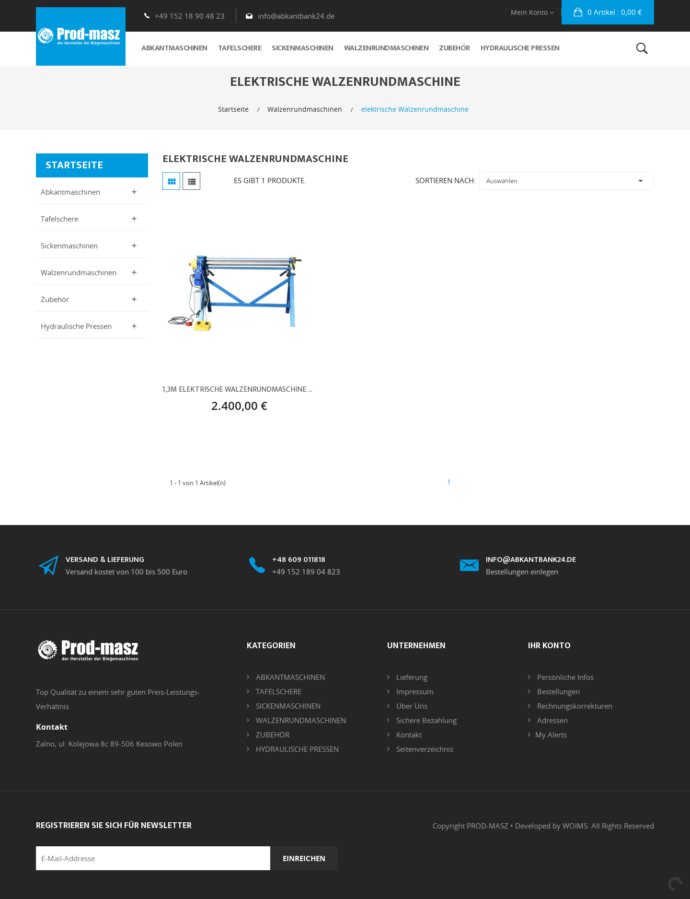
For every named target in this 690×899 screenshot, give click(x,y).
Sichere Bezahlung (425, 720)
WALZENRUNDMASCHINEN (300, 720)
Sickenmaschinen (69, 245)
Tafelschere (59, 218)
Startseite (74, 165)
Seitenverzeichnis (423, 749)
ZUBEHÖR (271, 734)
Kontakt (408, 734)
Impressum (414, 691)
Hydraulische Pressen (76, 326)
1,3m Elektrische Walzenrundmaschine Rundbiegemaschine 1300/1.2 (239, 390)
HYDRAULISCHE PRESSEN (296, 749)
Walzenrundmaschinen (78, 272)
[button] (608, 12)
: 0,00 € (614, 12)
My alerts (551, 734)
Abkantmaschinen (70, 192)
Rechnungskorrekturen (573, 706)
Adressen (551, 720)
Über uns (410, 706)
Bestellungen (557, 691)
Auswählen (566, 181)
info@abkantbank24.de (296, 16)
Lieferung (410, 677)
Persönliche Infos (564, 677)
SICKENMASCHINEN (287, 706)
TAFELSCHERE (277, 691)
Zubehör (55, 299)
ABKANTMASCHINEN (289, 677)
